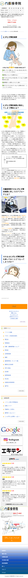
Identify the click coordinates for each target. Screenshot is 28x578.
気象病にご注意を (9, 409)
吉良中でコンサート (14, 316)
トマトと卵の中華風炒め (11, 402)
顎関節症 (7, 343)
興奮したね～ (14, 313)
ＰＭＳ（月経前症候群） (11, 335)
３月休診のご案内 (14, 318)
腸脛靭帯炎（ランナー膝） (12, 361)
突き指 (6, 378)
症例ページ (7, 328)
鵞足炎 (6, 339)
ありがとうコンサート (14, 311)
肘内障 (6, 371)
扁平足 (6, 386)
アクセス (4, 572)
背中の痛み (8, 368)
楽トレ (3, 566)
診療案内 (4, 550)
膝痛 (6, 357)
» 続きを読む (22, 321)
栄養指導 (6, 398)
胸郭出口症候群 (9, 364)
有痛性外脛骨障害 (9, 382)
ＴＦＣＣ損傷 (8, 332)
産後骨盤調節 (5, 563)
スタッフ (4, 569)
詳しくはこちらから (12, 539)
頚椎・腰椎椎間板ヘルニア (12, 346)
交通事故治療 (5, 556)
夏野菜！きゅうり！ (10, 413)
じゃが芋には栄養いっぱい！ (12, 416)
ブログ (14, 306)
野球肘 (6, 350)
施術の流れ (4, 553)
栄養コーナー (8, 405)
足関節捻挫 (8, 353)
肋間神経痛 (8, 375)
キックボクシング (14, 314)
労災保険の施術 (5, 560)
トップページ (5, 547)
